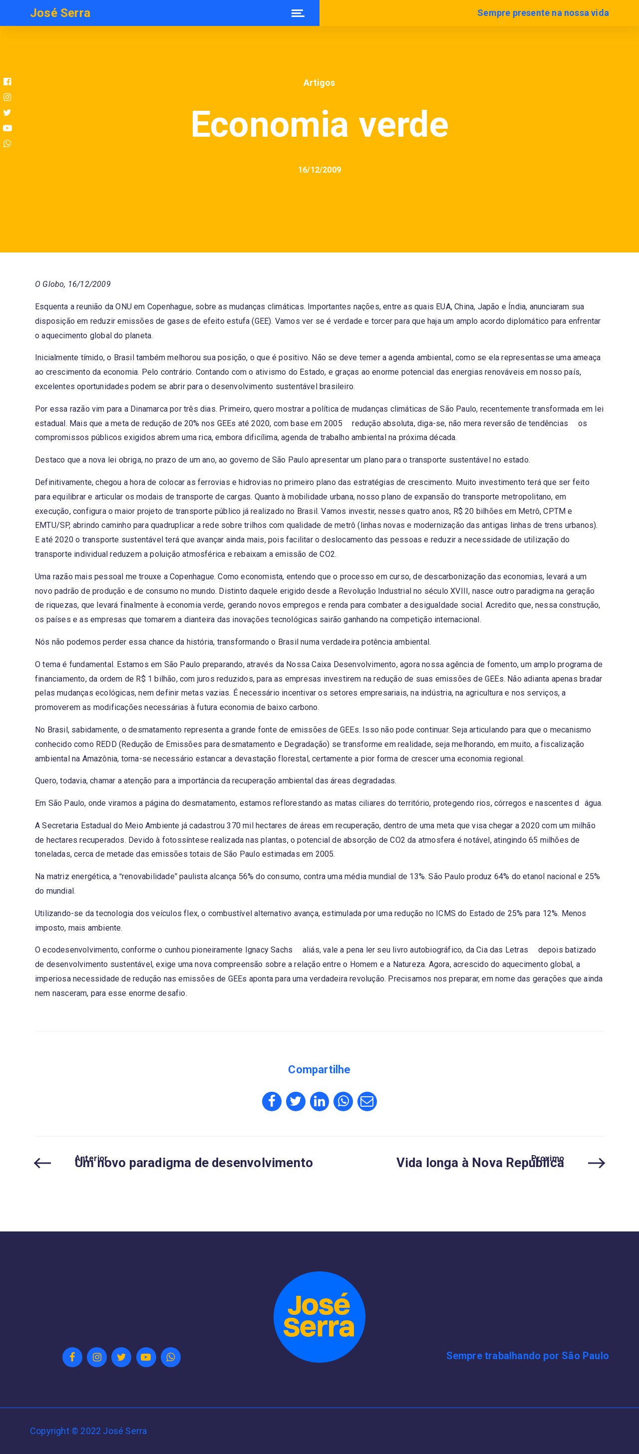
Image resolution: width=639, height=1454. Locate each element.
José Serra (60, 13)
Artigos (319, 82)
